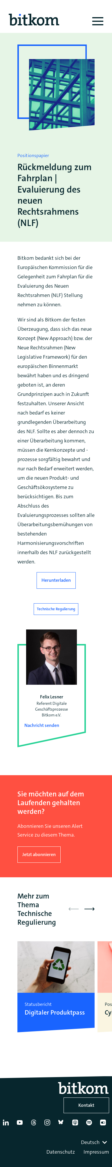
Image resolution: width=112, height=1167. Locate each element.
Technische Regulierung (56, 608)
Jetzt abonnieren (39, 854)
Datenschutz (60, 1151)
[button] (89, 909)
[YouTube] (21, 1125)
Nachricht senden (41, 725)
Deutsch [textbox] (90, 1142)
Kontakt (86, 1105)
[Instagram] (48, 1125)
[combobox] (94, 1142)
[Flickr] (104, 1125)
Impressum (96, 1151)
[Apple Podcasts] (76, 1125)
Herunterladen (56, 580)
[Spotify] (90, 1125)
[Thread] (35, 1125)
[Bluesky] (62, 1125)
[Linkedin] (7, 1125)
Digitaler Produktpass (55, 1012)
